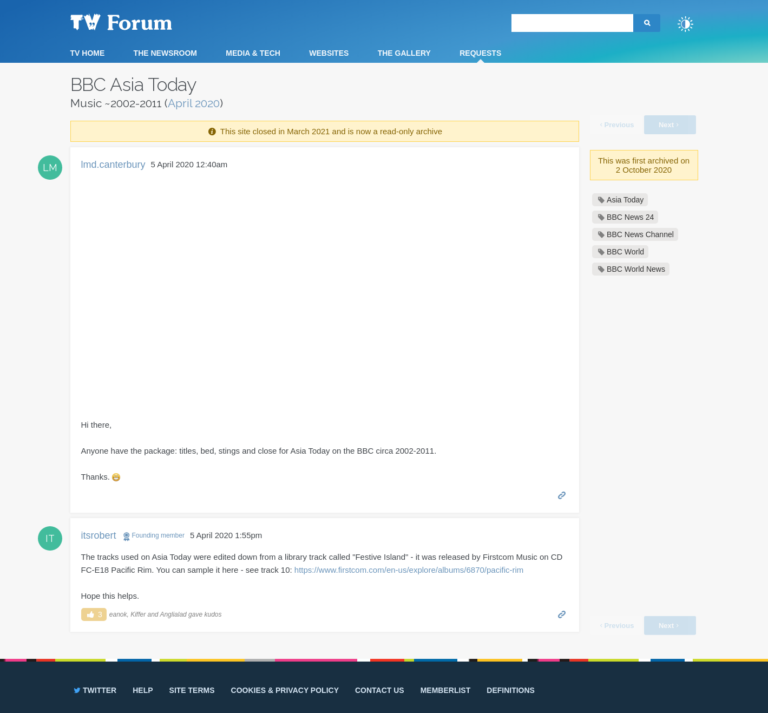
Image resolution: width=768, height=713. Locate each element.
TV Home (87, 53)
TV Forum (138, 21)
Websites (329, 53)
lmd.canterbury (113, 164)
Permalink (562, 494)
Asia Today (625, 199)
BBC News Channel (640, 234)
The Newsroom (165, 53)
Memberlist (446, 690)
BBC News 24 (630, 217)
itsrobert (98, 535)
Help (143, 690)
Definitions (511, 690)
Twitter (93, 690)
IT (50, 538)
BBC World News (636, 269)
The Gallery (404, 53)
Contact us (379, 690)
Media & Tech (253, 53)
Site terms (192, 690)
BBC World (625, 251)
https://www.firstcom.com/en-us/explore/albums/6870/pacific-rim (408, 569)
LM (50, 167)
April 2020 (194, 103)
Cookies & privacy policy (285, 690)
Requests (480, 53)
